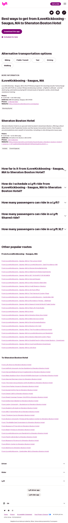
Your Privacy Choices (42, 514)
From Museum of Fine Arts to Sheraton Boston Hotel (20, 426)
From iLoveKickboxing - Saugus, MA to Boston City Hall (21, 326)
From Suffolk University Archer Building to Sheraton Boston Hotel (25, 368)
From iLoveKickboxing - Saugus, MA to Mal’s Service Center (23, 319)
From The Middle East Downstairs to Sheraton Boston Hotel (23, 422)
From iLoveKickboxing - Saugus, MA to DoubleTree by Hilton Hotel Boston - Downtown (33, 340)
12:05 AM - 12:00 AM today (12, 136)
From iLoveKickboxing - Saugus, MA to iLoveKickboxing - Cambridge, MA (28, 297)
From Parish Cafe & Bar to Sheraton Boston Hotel (19, 437)
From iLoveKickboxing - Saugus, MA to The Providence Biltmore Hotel (27, 329)
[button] (64, 3)
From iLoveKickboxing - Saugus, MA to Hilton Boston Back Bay (24, 283)
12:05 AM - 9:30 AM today (12, 98)
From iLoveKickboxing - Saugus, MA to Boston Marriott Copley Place (26, 337)
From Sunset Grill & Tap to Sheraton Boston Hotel (19, 390)
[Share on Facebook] (57, 12)
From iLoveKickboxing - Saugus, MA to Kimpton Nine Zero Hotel (24, 315)
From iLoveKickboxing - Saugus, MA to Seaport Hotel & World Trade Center (28, 304)
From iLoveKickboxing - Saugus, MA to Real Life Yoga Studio (23, 308)
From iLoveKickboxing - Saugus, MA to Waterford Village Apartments (26, 272)
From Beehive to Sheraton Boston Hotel (16, 448)
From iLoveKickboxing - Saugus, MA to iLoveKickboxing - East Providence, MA (30, 265)
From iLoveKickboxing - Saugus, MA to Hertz (17, 311)
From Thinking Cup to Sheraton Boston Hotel (18, 415)
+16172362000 (12, 140)
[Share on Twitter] (51, 12)
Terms (6, 514)
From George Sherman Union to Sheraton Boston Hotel (22, 379)
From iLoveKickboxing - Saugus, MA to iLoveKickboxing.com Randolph (27, 333)
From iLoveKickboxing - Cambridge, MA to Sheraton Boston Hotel (25, 451)
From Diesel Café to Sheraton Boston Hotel (17, 394)
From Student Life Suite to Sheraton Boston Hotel (19, 408)
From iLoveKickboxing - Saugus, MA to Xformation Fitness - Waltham (26, 301)
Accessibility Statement (24, 514)
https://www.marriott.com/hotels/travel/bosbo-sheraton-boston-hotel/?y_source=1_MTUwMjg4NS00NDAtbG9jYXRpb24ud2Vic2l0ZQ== (32, 143)
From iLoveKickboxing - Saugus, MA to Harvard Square (21, 279)
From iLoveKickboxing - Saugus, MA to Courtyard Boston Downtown (26, 344)
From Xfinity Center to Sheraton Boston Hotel (18, 444)
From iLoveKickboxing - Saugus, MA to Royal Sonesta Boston (23, 322)
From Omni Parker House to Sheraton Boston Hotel (20, 386)
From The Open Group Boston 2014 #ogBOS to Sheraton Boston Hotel (27, 383)
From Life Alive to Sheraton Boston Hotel (16, 365)
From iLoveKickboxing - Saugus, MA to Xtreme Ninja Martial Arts (24, 268)
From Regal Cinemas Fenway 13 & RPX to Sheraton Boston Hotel (25, 397)
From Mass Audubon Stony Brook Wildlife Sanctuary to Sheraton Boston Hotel (30, 375)
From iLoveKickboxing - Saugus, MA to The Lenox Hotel (22, 261)
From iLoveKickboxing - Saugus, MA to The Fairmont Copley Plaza (25, 293)
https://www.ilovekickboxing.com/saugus (24, 104)
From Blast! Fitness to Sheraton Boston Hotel (18, 430)
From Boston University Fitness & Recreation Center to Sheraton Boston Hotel (30, 419)
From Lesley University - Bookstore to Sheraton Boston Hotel (24, 404)
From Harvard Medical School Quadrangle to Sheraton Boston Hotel (26, 372)
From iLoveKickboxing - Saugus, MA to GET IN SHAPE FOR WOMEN (26, 275)
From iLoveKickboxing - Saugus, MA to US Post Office (21, 290)
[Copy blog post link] (64, 12)
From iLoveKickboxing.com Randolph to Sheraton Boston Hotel (25, 433)
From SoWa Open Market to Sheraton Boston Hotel (20, 401)
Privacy (12, 514)
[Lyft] (5, 4)
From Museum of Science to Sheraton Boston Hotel (20, 440)
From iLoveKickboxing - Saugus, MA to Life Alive (19, 348)
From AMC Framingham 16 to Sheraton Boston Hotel (20, 412)
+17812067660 (12, 102)
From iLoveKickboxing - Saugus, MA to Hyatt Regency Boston (24, 286)
